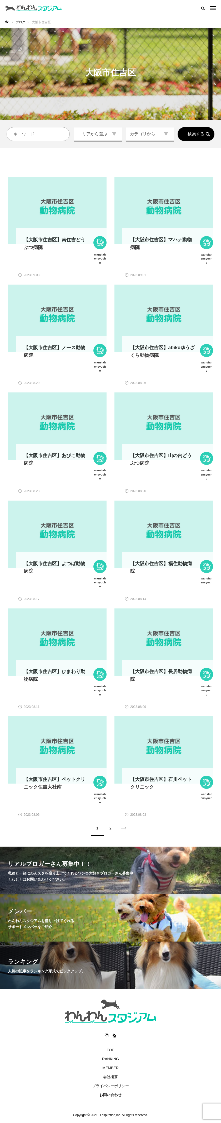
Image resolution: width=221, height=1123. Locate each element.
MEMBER (110, 1068)
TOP (110, 1050)
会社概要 (110, 1077)
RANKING (110, 1059)
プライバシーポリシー (110, 1086)
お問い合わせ (110, 1095)
